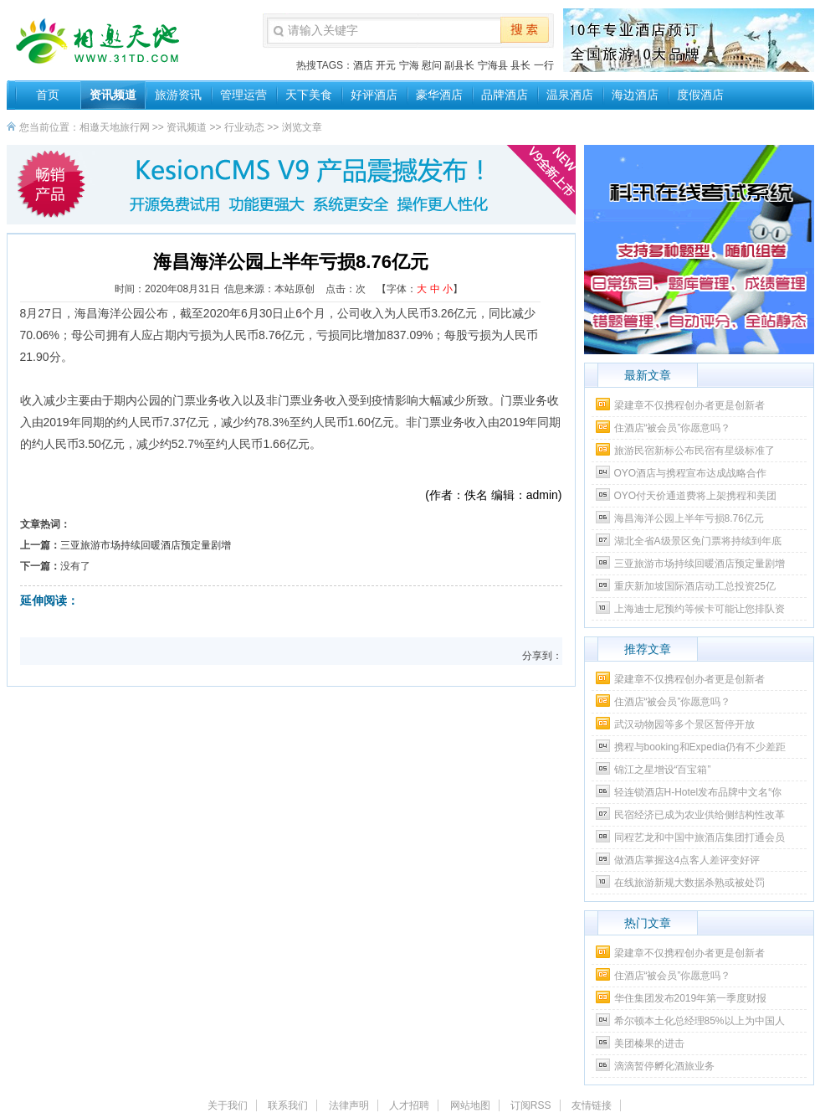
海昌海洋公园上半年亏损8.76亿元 (689, 518)
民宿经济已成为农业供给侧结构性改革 (699, 815)
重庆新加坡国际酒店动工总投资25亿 (695, 586)
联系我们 (288, 1105)
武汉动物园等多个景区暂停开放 (684, 724)
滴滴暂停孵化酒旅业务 (664, 1066)
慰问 (432, 65)
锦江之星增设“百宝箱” (662, 769)
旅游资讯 (178, 94)
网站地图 (470, 1105)
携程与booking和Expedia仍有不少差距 (700, 747)
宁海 (409, 65)
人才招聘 (409, 1105)
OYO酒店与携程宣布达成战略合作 (690, 473)
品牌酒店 (504, 94)
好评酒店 (374, 94)
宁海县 (493, 65)
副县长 (459, 65)
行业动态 (244, 127)
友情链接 (591, 1105)
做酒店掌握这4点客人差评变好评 (687, 860)
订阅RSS (530, 1105)
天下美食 (308, 94)
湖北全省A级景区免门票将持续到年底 (698, 541)
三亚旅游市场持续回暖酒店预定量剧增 (145, 545)
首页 (47, 94)
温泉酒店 (569, 94)
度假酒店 (700, 94)
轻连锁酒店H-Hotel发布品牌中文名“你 (698, 792)
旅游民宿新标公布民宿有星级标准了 (694, 450)
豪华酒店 (439, 94)
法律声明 (349, 1105)
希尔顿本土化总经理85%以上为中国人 (699, 1021)
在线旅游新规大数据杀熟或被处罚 (689, 883)
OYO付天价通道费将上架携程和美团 (695, 496)
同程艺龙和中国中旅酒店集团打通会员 (699, 837)
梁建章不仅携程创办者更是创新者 (689, 405)
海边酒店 (635, 94)
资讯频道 (113, 94)
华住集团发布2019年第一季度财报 (690, 998)
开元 (386, 65)
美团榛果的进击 (649, 1043)
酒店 (363, 65)
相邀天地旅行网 (114, 127)
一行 (544, 65)
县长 (520, 65)
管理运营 (243, 94)
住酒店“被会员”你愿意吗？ (672, 428)
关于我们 (228, 1105)
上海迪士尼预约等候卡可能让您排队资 (699, 609)
